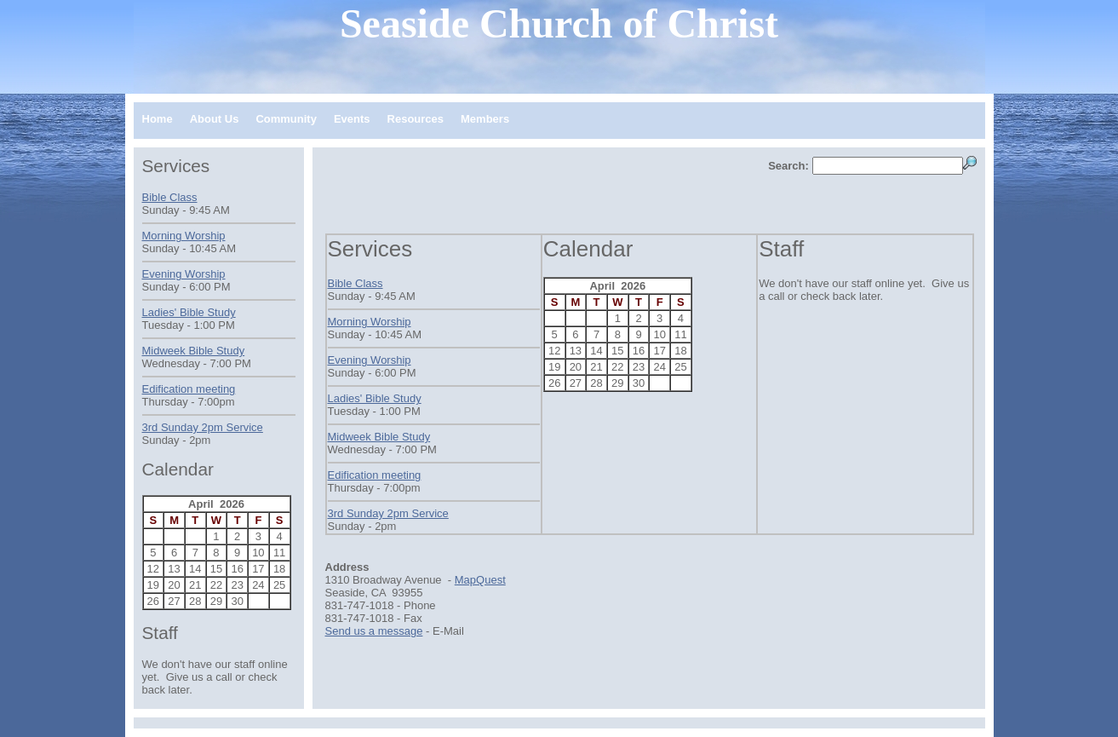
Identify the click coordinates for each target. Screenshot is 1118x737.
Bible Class (355, 283)
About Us (214, 118)
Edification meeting (374, 475)
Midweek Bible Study (379, 436)
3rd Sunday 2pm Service (388, 513)
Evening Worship (369, 360)
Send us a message (374, 631)
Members (485, 118)
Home (157, 118)
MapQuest (480, 579)
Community (286, 118)
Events (352, 118)
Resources (415, 118)
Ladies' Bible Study (374, 398)
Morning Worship (369, 321)
